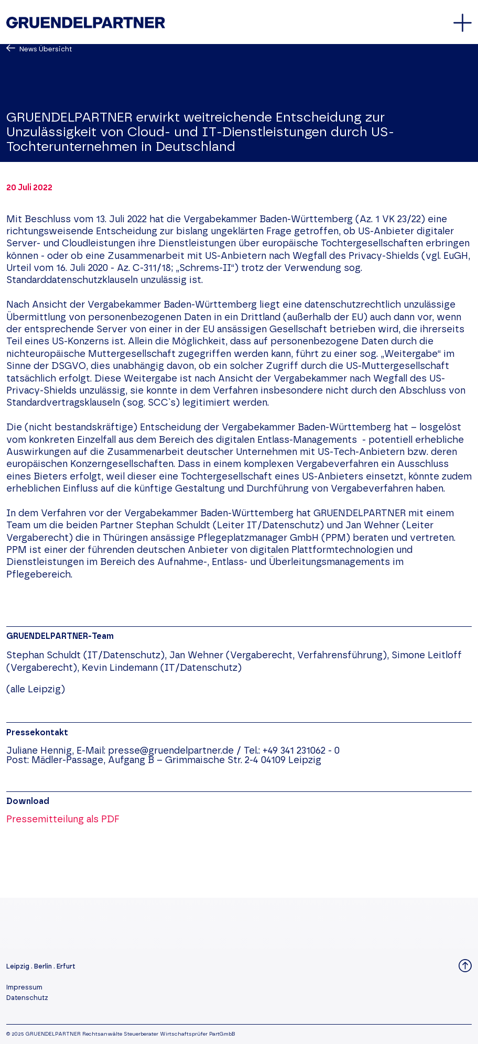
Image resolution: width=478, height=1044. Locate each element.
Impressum (24, 987)
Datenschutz (27, 998)
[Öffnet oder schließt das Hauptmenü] (462, 23)
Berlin (43, 966)
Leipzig (17, 966)
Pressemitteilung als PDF (63, 819)
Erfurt (66, 966)
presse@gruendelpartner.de (171, 751)
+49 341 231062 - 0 (301, 751)
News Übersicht (45, 49)
